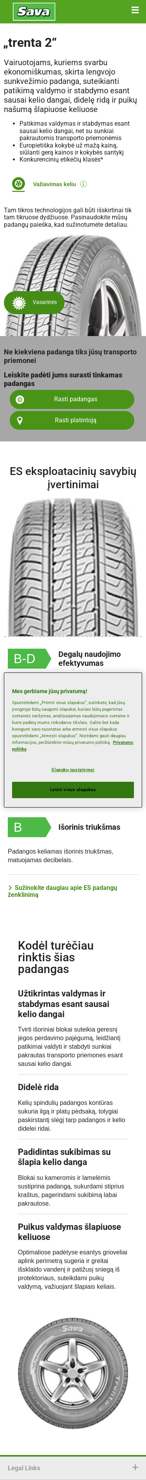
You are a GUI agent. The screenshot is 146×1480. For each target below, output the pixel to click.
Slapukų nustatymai (72, 769)
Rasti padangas (75, 399)
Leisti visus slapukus (73, 789)
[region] (73, 740)
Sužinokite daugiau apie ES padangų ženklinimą (62, 891)
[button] (135, 10)
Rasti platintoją (76, 420)
